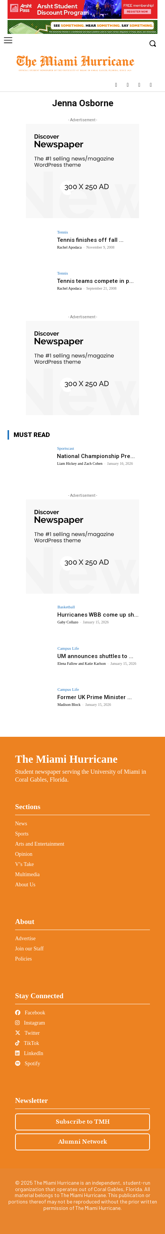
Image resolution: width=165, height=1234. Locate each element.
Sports (22, 834)
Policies (23, 959)
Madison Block (68, 705)
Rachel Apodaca (69, 247)
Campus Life (68, 648)
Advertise (25, 938)
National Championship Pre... (96, 456)
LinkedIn (29, 1053)
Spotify (27, 1063)
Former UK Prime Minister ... (94, 697)
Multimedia (27, 874)
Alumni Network (82, 1141)
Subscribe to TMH (83, 1121)
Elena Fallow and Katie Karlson (81, 663)
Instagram (30, 1023)
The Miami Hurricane (66, 759)
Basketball (66, 607)
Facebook (30, 1013)
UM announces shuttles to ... (95, 656)
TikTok (27, 1043)
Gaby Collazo (67, 622)
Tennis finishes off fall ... (90, 240)
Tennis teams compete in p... (95, 281)
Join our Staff (29, 948)
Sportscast (65, 448)
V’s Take (24, 864)
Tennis (62, 232)
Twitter (27, 1033)
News (21, 823)
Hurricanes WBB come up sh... (98, 614)
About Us (25, 884)
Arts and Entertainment (39, 844)
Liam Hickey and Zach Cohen (79, 463)
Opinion (23, 854)
